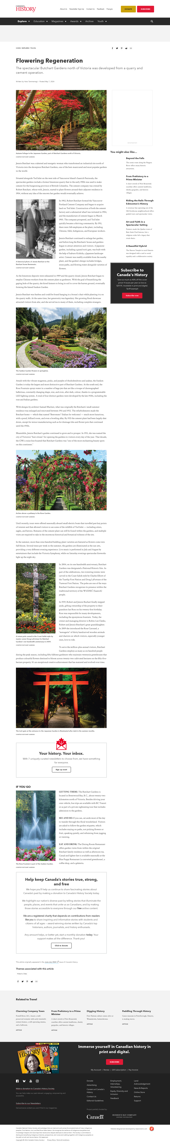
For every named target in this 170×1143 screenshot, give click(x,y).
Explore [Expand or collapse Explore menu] (22, 21)
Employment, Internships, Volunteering (116, 1084)
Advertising (92, 1085)
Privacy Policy (51, 1140)
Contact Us (90, 9)
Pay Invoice (133, 1070)
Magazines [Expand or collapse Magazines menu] (58, 21)
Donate (128, 9)
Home (18, 48)
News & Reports (141, 1088)
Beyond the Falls (135, 158)
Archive (89, 21)
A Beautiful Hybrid (136, 246)
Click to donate (61, 946)
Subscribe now (132, 295)
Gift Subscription (119, 1070)
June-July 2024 (52, 962)
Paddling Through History (136, 1011)
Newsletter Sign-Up (76, 9)
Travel (33, 48)
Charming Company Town (30, 1011)
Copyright (19, 1140)
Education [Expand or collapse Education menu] (39, 21)
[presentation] (32, 1006)
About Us (63, 9)
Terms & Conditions (63, 1140)
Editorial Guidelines (95, 1101)
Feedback (100, 9)
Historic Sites (22, 974)
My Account (96, 1070)
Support (137, 1101)
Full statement (43, 1137)
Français (110, 9)
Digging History (96, 1011)
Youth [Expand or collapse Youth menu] (101, 21)
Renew (106, 1070)
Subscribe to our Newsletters (28, 1103)
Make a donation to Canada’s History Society (35, 1088)
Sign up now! (61, 770)
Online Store (139, 1092)
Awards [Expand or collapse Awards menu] (74, 21)
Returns (137, 1096)
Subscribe (145, 9)
